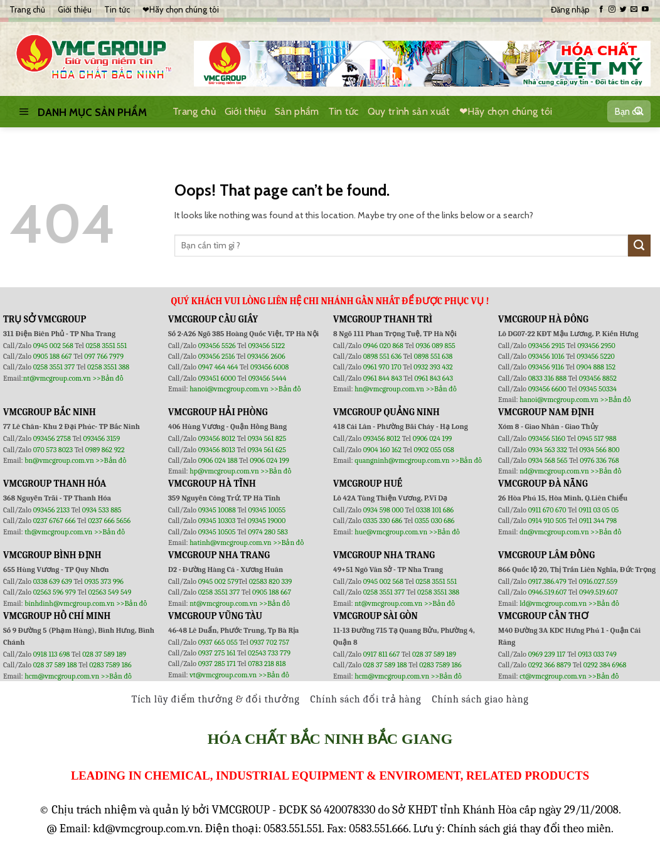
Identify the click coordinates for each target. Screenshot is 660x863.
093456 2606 (266, 356)
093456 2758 (52, 438)
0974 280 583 (268, 531)
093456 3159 (101, 438)
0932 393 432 (432, 367)
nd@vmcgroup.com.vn (554, 471)
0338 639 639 (53, 581)
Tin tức (117, 9)
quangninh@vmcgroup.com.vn (401, 460)
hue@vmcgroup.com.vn (390, 531)
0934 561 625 (267, 449)
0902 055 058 (433, 449)
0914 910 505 (547, 520)
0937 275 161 (217, 653)
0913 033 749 (597, 654)
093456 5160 (547, 438)
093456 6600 (547, 388)
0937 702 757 (269, 642)
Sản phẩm (297, 111)
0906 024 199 (269, 460)
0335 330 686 (383, 520)
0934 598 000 (384, 510)
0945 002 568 (54, 345)
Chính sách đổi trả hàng (366, 699)
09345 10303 (217, 520)
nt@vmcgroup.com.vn (57, 378)
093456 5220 (596, 356)
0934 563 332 (548, 449)
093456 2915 (546, 345)
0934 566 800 (600, 449)
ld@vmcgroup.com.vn (553, 603)
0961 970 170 (383, 367)
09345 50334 (597, 388)
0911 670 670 (548, 510)
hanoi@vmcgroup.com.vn (229, 388)
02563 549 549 (110, 592)
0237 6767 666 (55, 520)
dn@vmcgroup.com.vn (554, 531)
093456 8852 (598, 378)
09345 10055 (266, 510)
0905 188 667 (53, 356)
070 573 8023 (53, 449)
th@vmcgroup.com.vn (58, 531)
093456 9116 (546, 367)
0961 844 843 (382, 378)
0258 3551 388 (108, 367)
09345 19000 (266, 520)
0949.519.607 (598, 592)
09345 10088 (217, 510)
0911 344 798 (598, 520)
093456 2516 (216, 356)
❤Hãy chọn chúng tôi (180, 9)
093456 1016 (546, 356)
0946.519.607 (547, 592)
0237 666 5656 (109, 520)
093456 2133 (51, 510)
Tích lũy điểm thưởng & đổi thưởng (216, 699)
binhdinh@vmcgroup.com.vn (69, 603)
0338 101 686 (435, 510)
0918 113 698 (52, 654)
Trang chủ (27, 9)
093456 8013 (217, 449)
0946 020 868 (384, 345)
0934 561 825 (267, 438)
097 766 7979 (104, 356)
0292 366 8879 (550, 664)
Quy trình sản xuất (409, 111)
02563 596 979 (54, 592)
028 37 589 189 (104, 654)
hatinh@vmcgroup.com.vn (230, 542)
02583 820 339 (270, 581)
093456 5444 (267, 378)
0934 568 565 (549, 460)
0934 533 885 (102, 510)
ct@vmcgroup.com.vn (553, 676)
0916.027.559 (597, 581)
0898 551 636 (383, 356)
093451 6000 (217, 378)
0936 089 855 (435, 345)
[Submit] (638, 111)
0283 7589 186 (110, 664)
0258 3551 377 (55, 367)
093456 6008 (269, 367)
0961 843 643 (433, 378)
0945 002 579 (218, 581)
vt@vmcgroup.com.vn (223, 674)
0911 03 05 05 (598, 510)
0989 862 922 (105, 449)
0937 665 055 (219, 642)
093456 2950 (596, 345)
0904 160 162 (383, 449)
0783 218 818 (266, 663)
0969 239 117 (548, 654)
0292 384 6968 (605, 664)
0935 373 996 (104, 581)
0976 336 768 (599, 460)
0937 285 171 (217, 663)
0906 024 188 (218, 460)
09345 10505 (217, 531)
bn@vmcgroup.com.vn (59, 460)
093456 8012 (216, 438)
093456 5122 (266, 345)
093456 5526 (218, 345)
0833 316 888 (547, 378)
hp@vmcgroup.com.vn (223, 471)
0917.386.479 (548, 581)
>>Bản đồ (107, 378)
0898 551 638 (433, 356)
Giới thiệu (75, 9)
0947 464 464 (218, 367)
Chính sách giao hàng (480, 699)
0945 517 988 (597, 438)
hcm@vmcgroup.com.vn (61, 676)
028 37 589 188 (55, 664)
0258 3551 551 (106, 345)
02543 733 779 (269, 653)
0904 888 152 (596, 367)
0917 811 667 (382, 654)
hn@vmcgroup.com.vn (389, 388)
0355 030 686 (434, 520)
